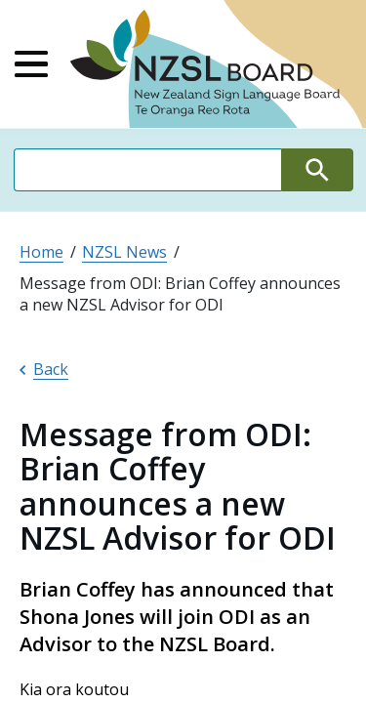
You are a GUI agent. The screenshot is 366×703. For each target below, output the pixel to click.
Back (44, 369)
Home (41, 252)
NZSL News (124, 252)
